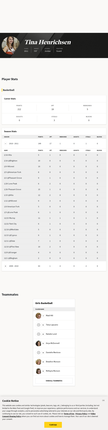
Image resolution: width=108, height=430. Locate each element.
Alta (8, 155)
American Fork (11, 206)
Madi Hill (44, 315)
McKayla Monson (47, 371)
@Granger (10, 252)
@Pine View (11, 246)
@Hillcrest (10, 201)
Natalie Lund (46, 334)
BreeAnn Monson (47, 361)
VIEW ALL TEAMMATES (54, 381)
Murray (9, 218)
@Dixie (9, 241)
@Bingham (10, 258)
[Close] (103, 404)
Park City (10, 223)
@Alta (8, 195)
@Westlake (11, 229)
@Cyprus (10, 235)
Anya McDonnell (47, 343)
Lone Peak (10, 183)
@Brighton (10, 160)
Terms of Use (69, 416)
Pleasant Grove (12, 189)
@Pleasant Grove (13, 178)
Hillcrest (9, 166)
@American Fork (12, 172)
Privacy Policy (81, 416)
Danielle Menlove (47, 352)
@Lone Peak (11, 212)
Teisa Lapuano (46, 324)
